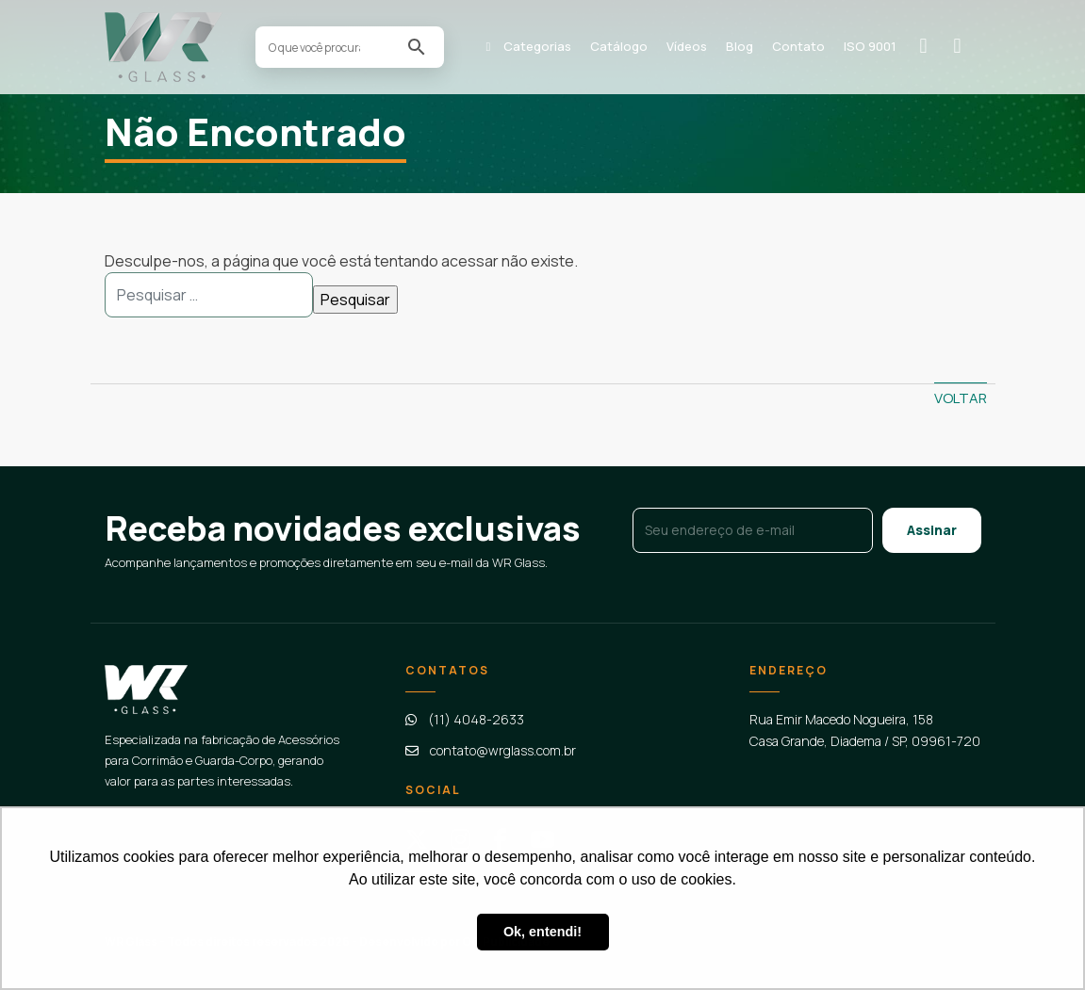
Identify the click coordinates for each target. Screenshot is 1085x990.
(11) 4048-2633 (476, 719)
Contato (798, 46)
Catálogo (619, 46)
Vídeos (686, 46)
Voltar (960, 398)
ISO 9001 (870, 46)
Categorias (537, 46)
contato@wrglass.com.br (503, 750)
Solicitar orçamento (930, 45)
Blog (739, 46)
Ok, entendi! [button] (542, 931)
